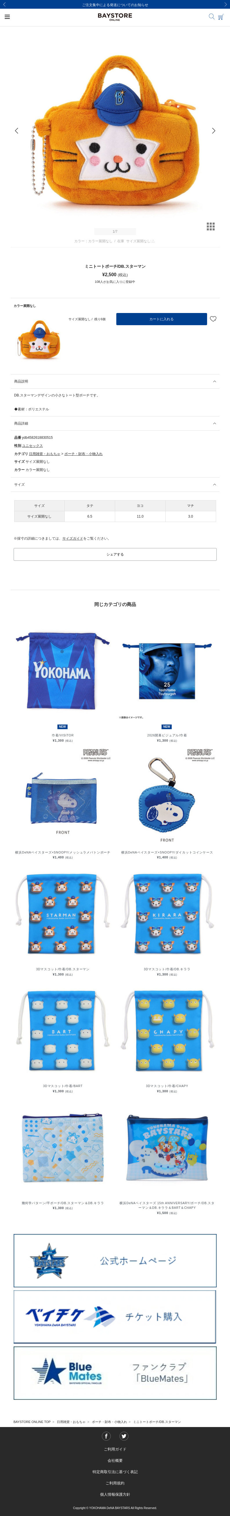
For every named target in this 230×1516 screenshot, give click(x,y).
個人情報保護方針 (115, 1494)
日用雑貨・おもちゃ (44, 454)
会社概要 (115, 1460)
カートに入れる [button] (161, 319)
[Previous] (4, 4)
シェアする (115, 554)
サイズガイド (72, 538)
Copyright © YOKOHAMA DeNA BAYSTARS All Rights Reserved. (115, 1508)
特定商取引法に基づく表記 (115, 1472)
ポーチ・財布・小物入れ (83, 454)
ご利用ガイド (115, 1449)
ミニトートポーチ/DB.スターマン (157, 1422)
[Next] (225, 4)
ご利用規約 (115, 1483)
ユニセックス (32, 446)
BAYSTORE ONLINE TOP (32, 1422)
